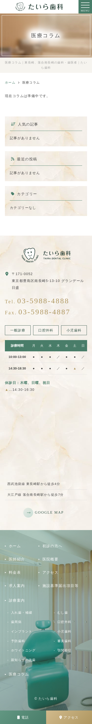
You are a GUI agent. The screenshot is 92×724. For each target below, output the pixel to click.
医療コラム (19, 674)
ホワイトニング (23, 650)
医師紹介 (17, 559)
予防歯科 (18, 641)
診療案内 (17, 600)
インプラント (21, 631)
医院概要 (50, 559)
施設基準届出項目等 (60, 586)
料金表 (15, 572)
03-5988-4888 (43, 301)
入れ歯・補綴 (21, 612)
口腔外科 (64, 622)
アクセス (69, 717)
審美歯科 (64, 641)
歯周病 (16, 622)
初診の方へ (52, 546)
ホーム (15, 546)
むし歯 (62, 612)
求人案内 (17, 586)
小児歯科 (64, 631)
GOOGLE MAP (49, 512)
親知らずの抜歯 (23, 660)
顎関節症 (64, 650)
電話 (23, 717)
